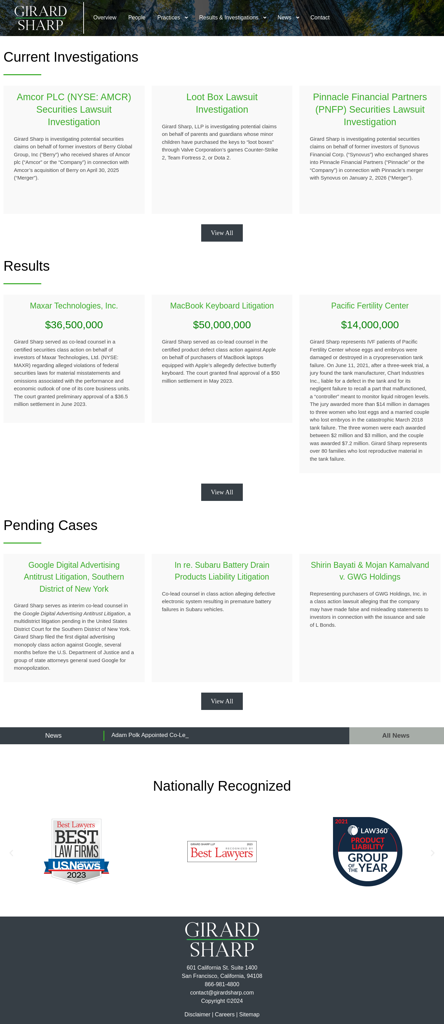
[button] (11, 853)
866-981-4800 (222, 984)
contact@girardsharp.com (222, 993)
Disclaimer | (199, 1014)
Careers (225, 1014)
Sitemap (249, 1014)
